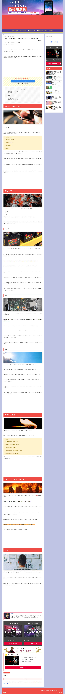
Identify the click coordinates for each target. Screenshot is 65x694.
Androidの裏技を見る (32, 643)
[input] (54, 36)
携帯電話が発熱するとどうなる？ (13, 91)
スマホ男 (12, 614)
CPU (9, 95)
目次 (21, 89)
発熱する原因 (10, 92)
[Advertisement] (32, 22)
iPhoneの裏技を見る (13, 643)
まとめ (9, 101)
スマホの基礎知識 (6, 673)
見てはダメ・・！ (22, 667)
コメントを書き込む (23, 679)
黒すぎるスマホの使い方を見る (53, 63)
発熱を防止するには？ (11, 98)
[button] (61, 36)
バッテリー (10, 94)
